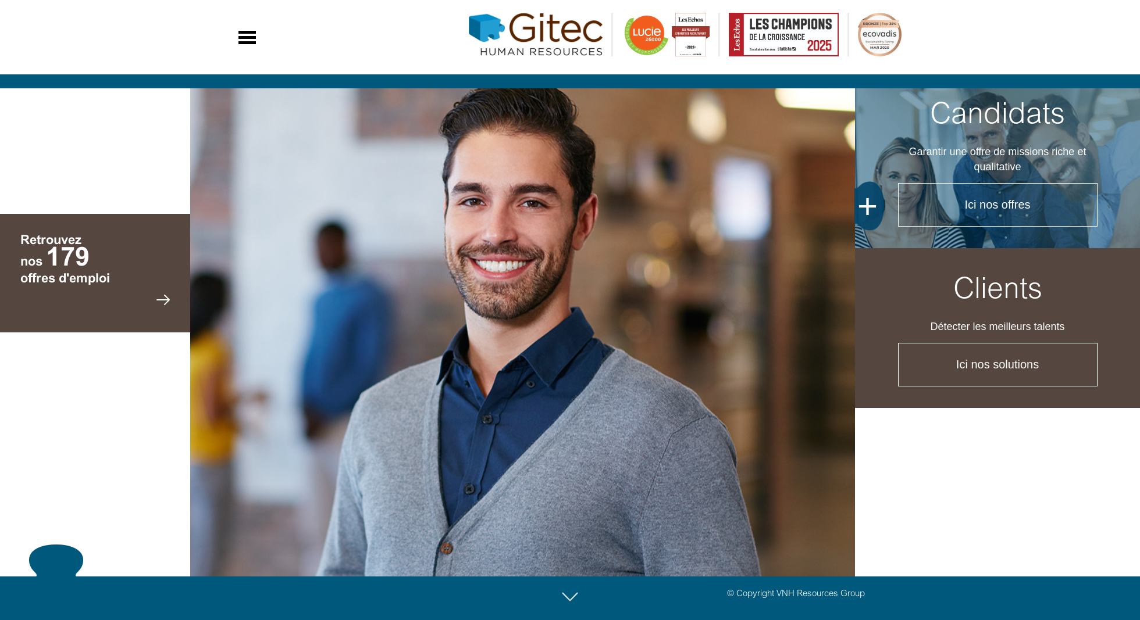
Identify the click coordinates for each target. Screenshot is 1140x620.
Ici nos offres (997, 204)
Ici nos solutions (997, 364)
